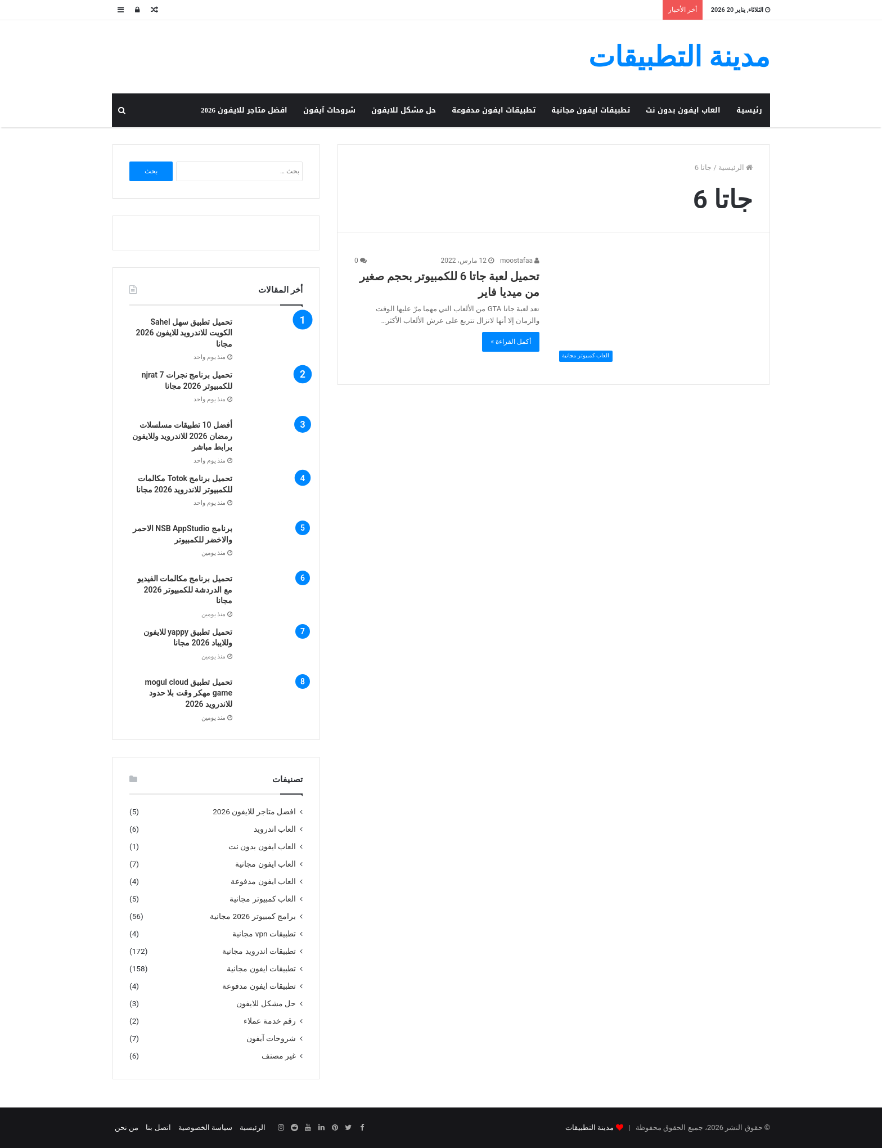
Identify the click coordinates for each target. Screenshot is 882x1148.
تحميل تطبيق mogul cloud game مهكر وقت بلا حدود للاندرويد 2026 (188, 693)
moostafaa (519, 260)
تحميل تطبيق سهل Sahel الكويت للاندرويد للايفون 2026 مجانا (184, 332)
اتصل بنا (158, 1127)
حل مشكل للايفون (403, 110)
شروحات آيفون (329, 110)
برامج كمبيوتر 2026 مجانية (253, 916)
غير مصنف (279, 1055)
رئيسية (749, 110)
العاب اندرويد (275, 828)
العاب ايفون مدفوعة (263, 881)
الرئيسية (735, 167)
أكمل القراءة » (510, 342)
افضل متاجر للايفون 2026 (244, 110)
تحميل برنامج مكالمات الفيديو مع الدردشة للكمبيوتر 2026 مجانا (184, 589)
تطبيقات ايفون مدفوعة (494, 110)
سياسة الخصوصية (205, 1127)
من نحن (126, 1127)
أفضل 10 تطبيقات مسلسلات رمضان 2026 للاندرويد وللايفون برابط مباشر (182, 435)
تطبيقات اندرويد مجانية (259, 951)
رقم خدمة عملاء (270, 1020)
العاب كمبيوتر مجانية (263, 898)
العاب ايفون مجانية (265, 863)
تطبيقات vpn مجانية (264, 933)
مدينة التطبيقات (589, 1127)
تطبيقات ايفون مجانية (590, 110)
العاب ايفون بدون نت (683, 110)
